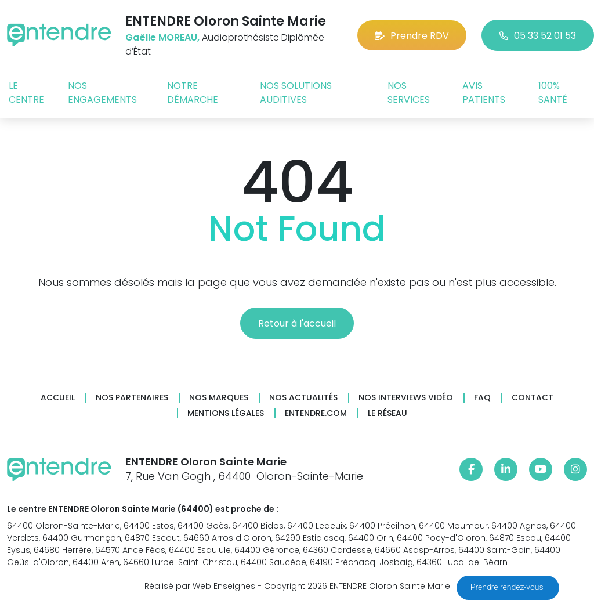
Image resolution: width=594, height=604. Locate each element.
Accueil (58, 398)
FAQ (482, 398)
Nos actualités (303, 398)
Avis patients (483, 92)
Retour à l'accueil (297, 323)
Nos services (408, 92)
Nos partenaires (132, 398)
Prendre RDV (412, 35)
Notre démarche (192, 92)
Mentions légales (225, 413)
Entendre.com (316, 413)
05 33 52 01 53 (537, 35)
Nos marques (218, 398)
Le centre (26, 92)
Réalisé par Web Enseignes (199, 586)
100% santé (552, 92)
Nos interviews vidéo (405, 398)
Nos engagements (102, 92)
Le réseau (387, 413)
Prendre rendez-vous (507, 587)
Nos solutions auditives (296, 92)
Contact (532, 398)
